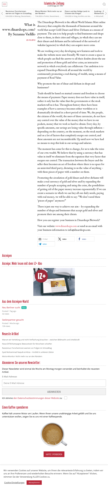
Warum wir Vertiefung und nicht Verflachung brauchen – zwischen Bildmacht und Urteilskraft (41, 339)
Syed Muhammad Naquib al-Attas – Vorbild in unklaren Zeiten (28, 352)
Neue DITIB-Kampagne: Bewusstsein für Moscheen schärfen (27, 343)
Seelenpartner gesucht (13, 319)
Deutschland (25, 16)
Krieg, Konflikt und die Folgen (84, 16)
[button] (46, 239)
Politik (46, 16)
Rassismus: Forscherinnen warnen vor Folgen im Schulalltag (19, 12)
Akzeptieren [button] (34, 482)
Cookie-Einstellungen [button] (14, 482)
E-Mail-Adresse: (9, 376)
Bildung (17, 16)
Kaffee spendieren (54, 454)
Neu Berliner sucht (11, 307)
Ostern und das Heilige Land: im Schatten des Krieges (77, 12)
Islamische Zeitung (54, 3)
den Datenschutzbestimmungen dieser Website (36, 398)
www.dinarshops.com (66, 226)
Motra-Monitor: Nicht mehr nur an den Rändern (48, 12)
